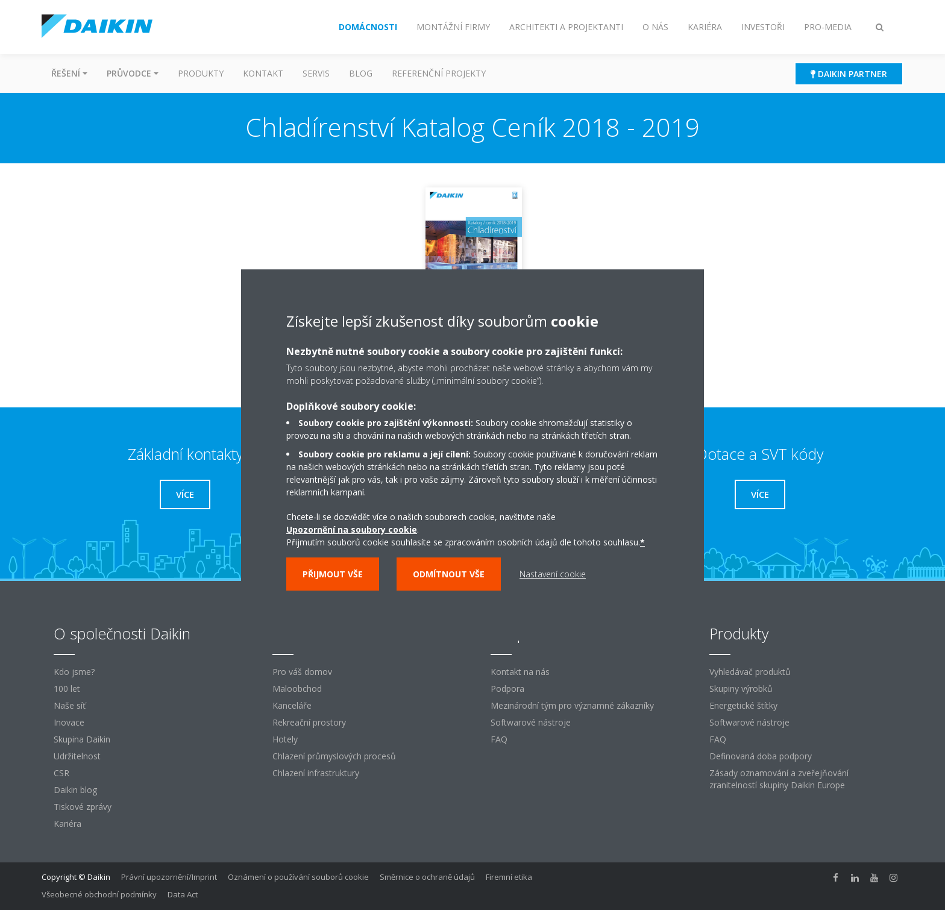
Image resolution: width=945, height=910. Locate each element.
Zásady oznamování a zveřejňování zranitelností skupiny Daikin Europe (779, 779)
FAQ (499, 739)
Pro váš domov (302, 671)
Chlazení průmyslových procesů (334, 756)
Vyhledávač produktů (750, 671)
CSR (61, 773)
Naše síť (70, 705)
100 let (67, 688)
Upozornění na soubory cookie (351, 529)
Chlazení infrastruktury (315, 773)
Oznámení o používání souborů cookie (298, 876)
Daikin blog (75, 789)
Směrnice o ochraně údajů (427, 876)
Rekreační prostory (309, 722)
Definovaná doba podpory (760, 756)
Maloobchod (297, 688)
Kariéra (67, 823)
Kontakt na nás (520, 671)
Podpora (507, 688)
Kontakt (263, 73)
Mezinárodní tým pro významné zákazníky (572, 705)
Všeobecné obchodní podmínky (99, 894)
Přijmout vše (333, 574)
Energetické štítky (743, 705)
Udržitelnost (77, 756)
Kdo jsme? (74, 671)
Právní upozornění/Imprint (169, 876)
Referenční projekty (439, 73)
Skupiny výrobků (741, 688)
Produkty (201, 73)
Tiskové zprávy (82, 806)
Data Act (183, 894)
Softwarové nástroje (531, 722)
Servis (316, 73)
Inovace (69, 722)
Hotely (285, 739)
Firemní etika (509, 876)
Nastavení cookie (553, 574)
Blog (360, 73)
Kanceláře (292, 705)
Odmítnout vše (449, 574)
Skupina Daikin (82, 739)
